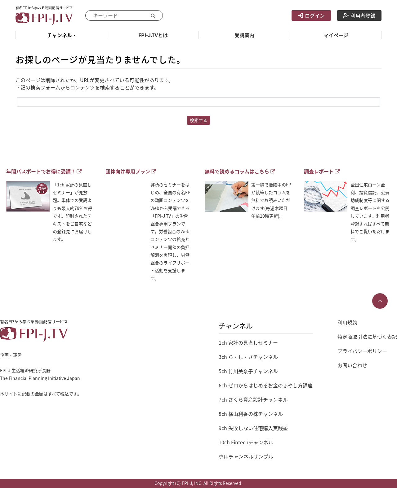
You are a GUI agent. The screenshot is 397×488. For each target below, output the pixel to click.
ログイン (311, 15)
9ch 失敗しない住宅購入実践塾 (253, 428)
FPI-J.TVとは (153, 35)
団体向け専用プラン (130, 171)
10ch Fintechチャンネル (246, 442)
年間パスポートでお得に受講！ (44, 171)
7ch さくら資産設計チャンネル (253, 399)
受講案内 (244, 35)
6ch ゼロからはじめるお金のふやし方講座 (266, 385)
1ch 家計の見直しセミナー (248, 342)
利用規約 (347, 322)
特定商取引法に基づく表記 (367, 336)
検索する (198, 120)
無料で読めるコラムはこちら (240, 171)
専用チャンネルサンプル (246, 456)
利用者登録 (359, 15)
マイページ (335, 35)
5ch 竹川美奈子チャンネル (248, 371)
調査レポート (322, 171)
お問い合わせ (352, 365)
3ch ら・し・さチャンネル (248, 356)
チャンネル (59, 35)
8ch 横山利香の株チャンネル (251, 413)
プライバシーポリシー (362, 351)
